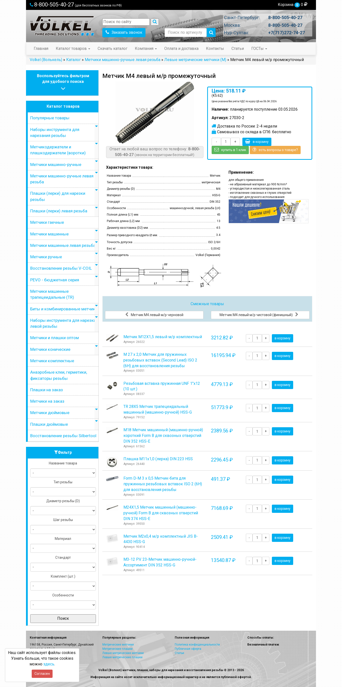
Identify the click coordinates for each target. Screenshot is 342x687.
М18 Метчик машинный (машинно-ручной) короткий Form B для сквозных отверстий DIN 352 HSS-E (163, 435)
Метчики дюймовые (49, 412)
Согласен (42, 674)
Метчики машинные (49, 233)
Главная (41, 48)
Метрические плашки (117, 649)
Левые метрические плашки (122, 657)
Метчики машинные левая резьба (62, 245)
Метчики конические (50, 349)
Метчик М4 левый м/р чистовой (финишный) (259, 314)
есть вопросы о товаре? (275, 149)
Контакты (215, 48)
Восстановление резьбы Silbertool (63, 435)
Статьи (237, 48)
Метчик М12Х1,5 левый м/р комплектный (162, 336)
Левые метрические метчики (123, 653)
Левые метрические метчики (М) (195, 59)
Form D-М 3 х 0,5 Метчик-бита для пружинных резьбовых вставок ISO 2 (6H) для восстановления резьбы (162, 484)
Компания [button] (146, 48)
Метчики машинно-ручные (55, 164)
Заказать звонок (124, 32)
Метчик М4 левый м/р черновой (154, 314)
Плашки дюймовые (49, 424)
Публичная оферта (188, 649)
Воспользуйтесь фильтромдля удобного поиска (63, 82)
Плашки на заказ (46, 389)
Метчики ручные (46, 256)
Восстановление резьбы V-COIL (61, 268)
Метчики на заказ (47, 401)
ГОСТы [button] (259, 48)
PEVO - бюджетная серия (54, 279)
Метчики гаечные (47, 222)
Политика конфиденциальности (197, 644)
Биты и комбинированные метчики (63, 308)
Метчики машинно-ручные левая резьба (122, 59)
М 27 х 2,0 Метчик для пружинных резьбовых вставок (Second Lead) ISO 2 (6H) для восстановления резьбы (160, 360)
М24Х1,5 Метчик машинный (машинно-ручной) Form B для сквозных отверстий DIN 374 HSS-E (160, 513)
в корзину (257, 141)
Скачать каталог (112, 48)
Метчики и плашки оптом (54, 337)
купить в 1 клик (230, 149)
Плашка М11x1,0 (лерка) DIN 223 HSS (158, 459)
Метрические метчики (118, 644)
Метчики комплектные (52, 360)
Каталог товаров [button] (73, 48)
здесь (48, 664)
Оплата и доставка (181, 48)
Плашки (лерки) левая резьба (58, 210)
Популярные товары (49, 117)
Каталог (73, 59)
